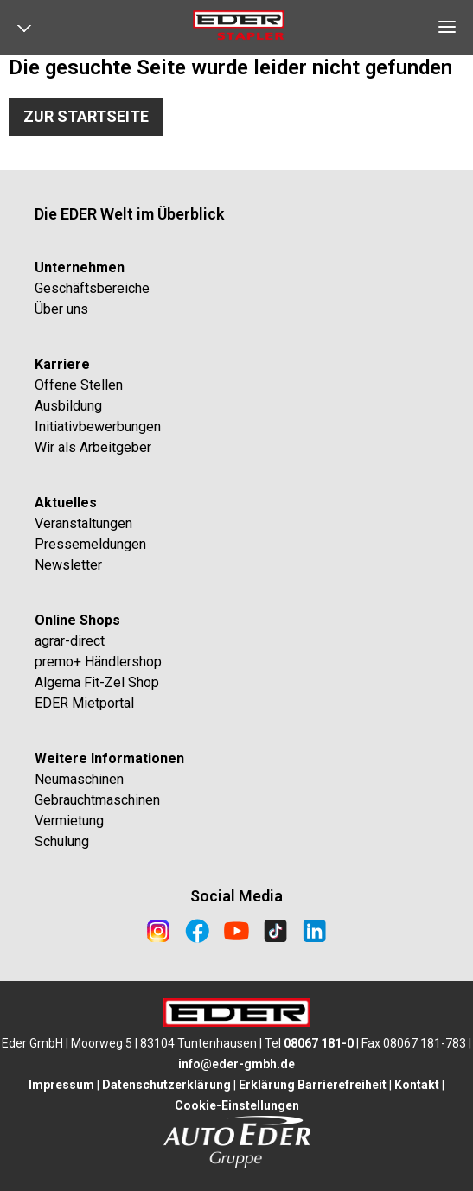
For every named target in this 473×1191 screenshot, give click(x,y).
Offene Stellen (79, 385)
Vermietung (69, 820)
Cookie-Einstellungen (237, 1105)
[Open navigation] (30, 32)
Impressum (61, 1085)
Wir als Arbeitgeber (93, 447)
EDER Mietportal (84, 703)
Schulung (62, 841)
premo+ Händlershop (98, 661)
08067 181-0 (319, 1043)
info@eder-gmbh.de (236, 1064)
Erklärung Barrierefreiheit (313, 1085)
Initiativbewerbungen (98, 426)
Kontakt (416, 1085)
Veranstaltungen (83, 523)
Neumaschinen (79, 779)
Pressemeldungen (90, 544)
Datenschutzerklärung (166, 1085)
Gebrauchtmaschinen (97, 800)
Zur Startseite (86, 116)
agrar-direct (70, 641)
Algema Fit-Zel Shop (97, 682)
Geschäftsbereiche (92, 288)
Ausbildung (68, 406)
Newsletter (68, 565)
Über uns (61, 309)
